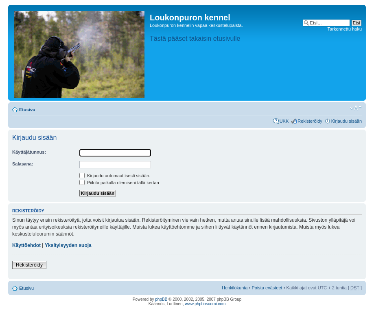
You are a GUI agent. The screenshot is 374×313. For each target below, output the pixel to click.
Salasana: (22, 163)
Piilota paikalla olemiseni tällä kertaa (119, 182)
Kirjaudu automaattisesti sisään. (114, 175)
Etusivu (27, 109)
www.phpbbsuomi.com (205, 304)
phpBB (161, 299)
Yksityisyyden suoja (68, 245)
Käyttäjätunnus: (29, 152)
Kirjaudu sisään (346, 121)
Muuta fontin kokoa (356, 108)
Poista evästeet (267, 287)
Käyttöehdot (26, 245)
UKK (284, 121)
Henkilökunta (235, 287)
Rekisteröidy (309, 121)
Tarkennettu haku (345, 28)
